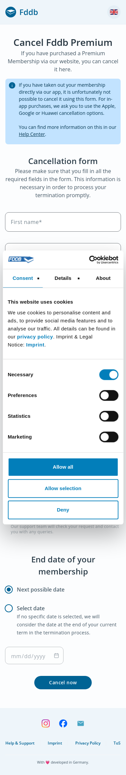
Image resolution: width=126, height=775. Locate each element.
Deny (63, 510)
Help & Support (20, 743)
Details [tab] (63, 278)
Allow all (63, 467)
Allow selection (63, 488)
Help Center (32, 134)
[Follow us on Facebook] (63, 722)
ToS (117, 743)
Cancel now (63, 682)
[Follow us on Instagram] (46, 722)
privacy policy (35, 336)
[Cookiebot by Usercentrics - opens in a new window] (89, 259)
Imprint (35, 344)
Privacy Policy (87, 743)
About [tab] (103, 278)
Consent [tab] (22, 278)
